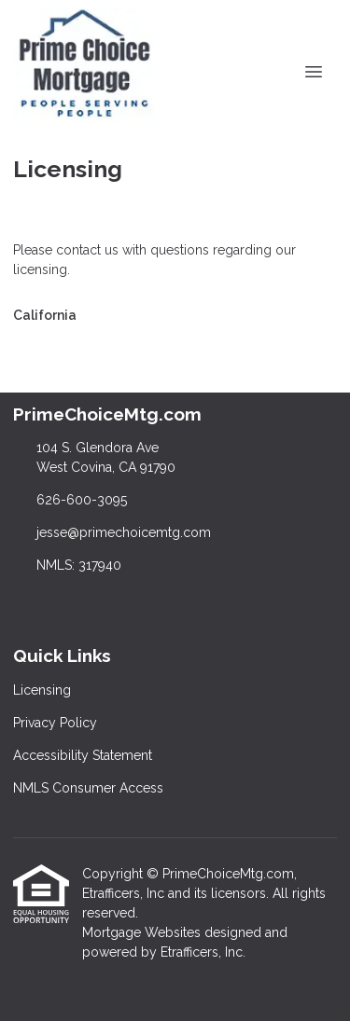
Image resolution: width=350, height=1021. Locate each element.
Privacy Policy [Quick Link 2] (55, 722)
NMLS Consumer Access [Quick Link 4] (88, 787)
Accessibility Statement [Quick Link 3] (82, 755)
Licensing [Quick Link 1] (42, 690)
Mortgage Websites (143, 932)
